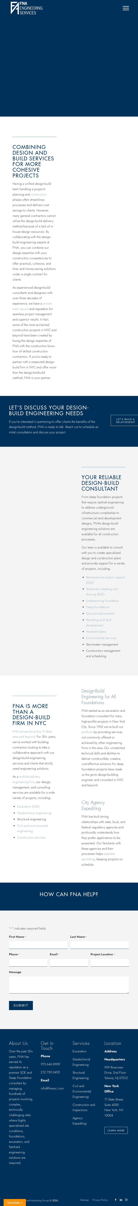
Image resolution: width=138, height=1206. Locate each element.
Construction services (31, 837)
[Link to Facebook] (115, 1199)
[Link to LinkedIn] (121, 1199)
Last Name (78, 937)
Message (15, 972)
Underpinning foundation (102, 600)
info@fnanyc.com (52, 1088)
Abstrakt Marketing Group (35, 1200)
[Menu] (124, 8)
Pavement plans (96, 631)
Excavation (79, 1051)
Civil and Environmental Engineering (82, 1091)
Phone (14, 954)
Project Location (103, 954)
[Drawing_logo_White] (26, 8)
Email (54, 954)
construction (39, 194)
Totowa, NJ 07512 (116, 1078)
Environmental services (101, 638)
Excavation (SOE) (28, 806)
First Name (17, 937)
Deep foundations (97, 607)
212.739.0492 (50, 1072)
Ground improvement (100, 613)
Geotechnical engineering (34, 813)
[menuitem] (124, 8)
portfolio (87, 732)
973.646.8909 (50, 1064)
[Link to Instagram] (126, 1199)
